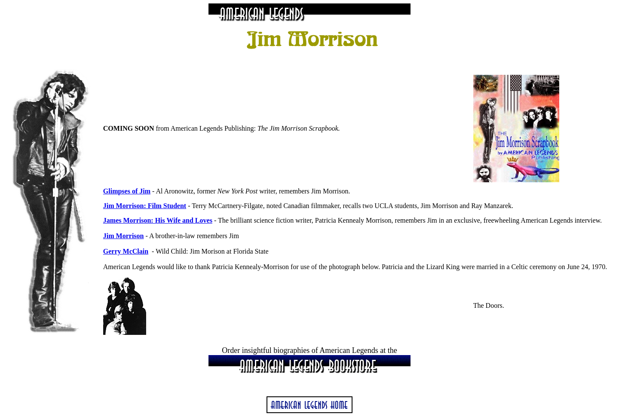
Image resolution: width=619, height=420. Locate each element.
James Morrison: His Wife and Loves (157, 220)
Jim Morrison (123, 235)
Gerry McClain (125, 251)
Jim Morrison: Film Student (144, 205)
